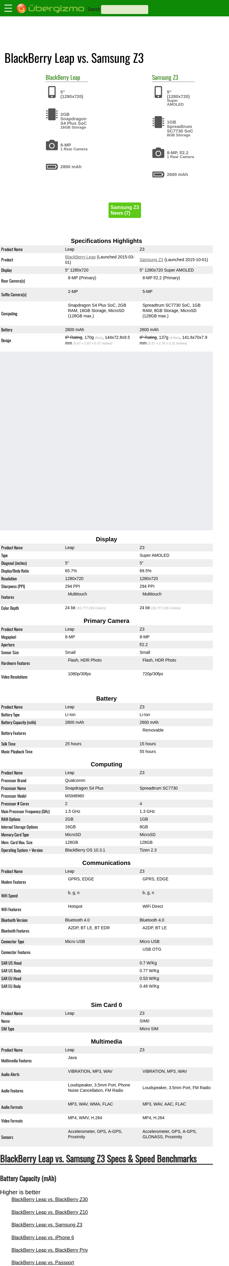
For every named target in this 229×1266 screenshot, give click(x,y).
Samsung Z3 (151, 259)
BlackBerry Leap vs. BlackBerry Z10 (49, 1212)
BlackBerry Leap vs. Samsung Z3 (46, 1224)
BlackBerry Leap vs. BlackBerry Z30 (49, 1199)
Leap (75, 77)
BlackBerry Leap (80, 257)
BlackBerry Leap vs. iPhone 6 (42, 1237)
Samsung (161, 77)
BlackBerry (57, 77)
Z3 (175, 77)
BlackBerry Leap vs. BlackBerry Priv (49, 1250)
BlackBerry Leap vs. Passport (42, 1262)
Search (94, 9)
